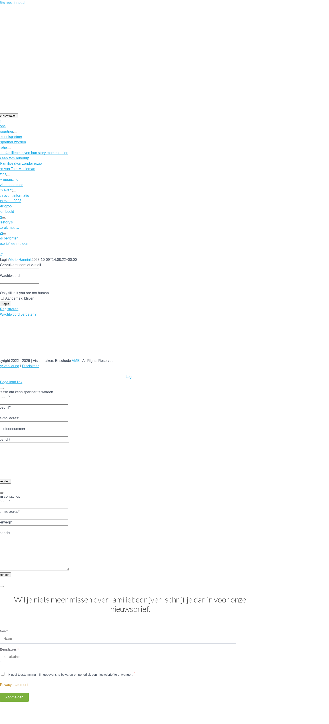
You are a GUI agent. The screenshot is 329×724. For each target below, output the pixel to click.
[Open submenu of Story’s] (4, 218)
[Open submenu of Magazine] (8, 175)
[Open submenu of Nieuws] (4, 234)
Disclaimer (30, 366)
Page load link (11, 382)
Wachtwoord (10, 276)
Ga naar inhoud (12, 2)
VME (76, 361)
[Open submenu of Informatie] (8, 148)
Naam (4, 644)
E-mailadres (9, 663)
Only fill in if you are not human (24, 293)
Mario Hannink (20, 260)
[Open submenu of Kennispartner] (15, 132)
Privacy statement (14, 698)
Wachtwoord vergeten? (18, 314)
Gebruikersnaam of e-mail (20, 265)
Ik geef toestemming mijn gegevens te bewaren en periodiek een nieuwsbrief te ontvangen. (70, 688)
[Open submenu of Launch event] (14, 191)
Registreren (9, 309)
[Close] (2, 388)
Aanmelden (14, 710)
